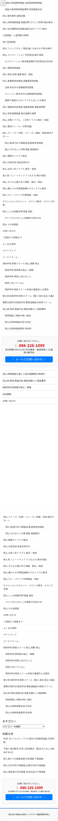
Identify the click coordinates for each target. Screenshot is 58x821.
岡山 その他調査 (11, 608)
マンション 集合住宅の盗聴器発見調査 (23, 93)
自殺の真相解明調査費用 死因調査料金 (23, 9)
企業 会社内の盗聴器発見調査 (19, 87)
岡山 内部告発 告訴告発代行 (16, 546)
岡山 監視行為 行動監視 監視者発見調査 (25, 526)
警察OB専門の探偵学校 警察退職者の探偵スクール (27, 686)
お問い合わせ (9, 614)
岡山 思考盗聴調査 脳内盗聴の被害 (20, 113)
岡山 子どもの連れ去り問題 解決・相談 (23, 565)
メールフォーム (11, 641)
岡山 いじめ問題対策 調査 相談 (18, 595)
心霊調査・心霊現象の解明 (16, 35)
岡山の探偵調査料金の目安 (19, 706)
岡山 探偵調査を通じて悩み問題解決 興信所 (24, 373)
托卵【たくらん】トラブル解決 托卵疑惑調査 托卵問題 (28, 740)
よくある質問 (9, 628)
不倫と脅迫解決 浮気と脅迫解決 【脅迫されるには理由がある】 (28, 750)
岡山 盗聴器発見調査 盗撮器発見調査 (20, 80)
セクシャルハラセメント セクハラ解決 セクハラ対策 (28, 587)
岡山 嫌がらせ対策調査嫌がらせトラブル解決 (25, 572)
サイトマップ (9, 634)
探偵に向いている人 (15, 666)
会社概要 (7, 394)
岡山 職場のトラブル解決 (15, 539)
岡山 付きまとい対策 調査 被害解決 (22, 533)
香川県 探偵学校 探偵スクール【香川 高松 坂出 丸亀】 (29, 679)
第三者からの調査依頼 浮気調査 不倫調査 (23, 758)
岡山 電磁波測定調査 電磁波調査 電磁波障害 (24, 106)
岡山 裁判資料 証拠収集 (15, 15)
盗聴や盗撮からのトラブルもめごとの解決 (25, 100)
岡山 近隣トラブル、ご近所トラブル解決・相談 (26, 119)
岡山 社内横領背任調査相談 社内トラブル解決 (25, 28)
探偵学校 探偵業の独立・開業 (20, 653)
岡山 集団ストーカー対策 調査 (17, 126)
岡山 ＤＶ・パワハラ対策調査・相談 (21, 578)
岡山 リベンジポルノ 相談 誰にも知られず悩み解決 (27, 48)
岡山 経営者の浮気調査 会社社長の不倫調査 (24, 771)
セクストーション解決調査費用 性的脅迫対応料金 (29, 61)
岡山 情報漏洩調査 (11, 67)
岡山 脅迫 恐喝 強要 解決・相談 (18, 74)
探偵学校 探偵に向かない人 (19, 660)
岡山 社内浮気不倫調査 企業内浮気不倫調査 (24, 765)
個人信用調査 (9, 41)
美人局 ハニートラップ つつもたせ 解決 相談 (25, 559)
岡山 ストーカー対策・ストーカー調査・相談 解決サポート (28, 518)
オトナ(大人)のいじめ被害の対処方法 (24, 601)
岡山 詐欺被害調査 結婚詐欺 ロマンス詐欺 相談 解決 (28, 22)
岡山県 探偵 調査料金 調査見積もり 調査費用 (25, 693)
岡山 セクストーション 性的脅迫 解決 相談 (23, 54)
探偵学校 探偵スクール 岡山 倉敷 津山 (25, 647)
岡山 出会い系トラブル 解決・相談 (20, 552)
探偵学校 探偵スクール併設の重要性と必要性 (27, 673)
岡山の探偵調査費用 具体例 (19, 712)
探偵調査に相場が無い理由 (19, 699)
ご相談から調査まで (13, 621)
